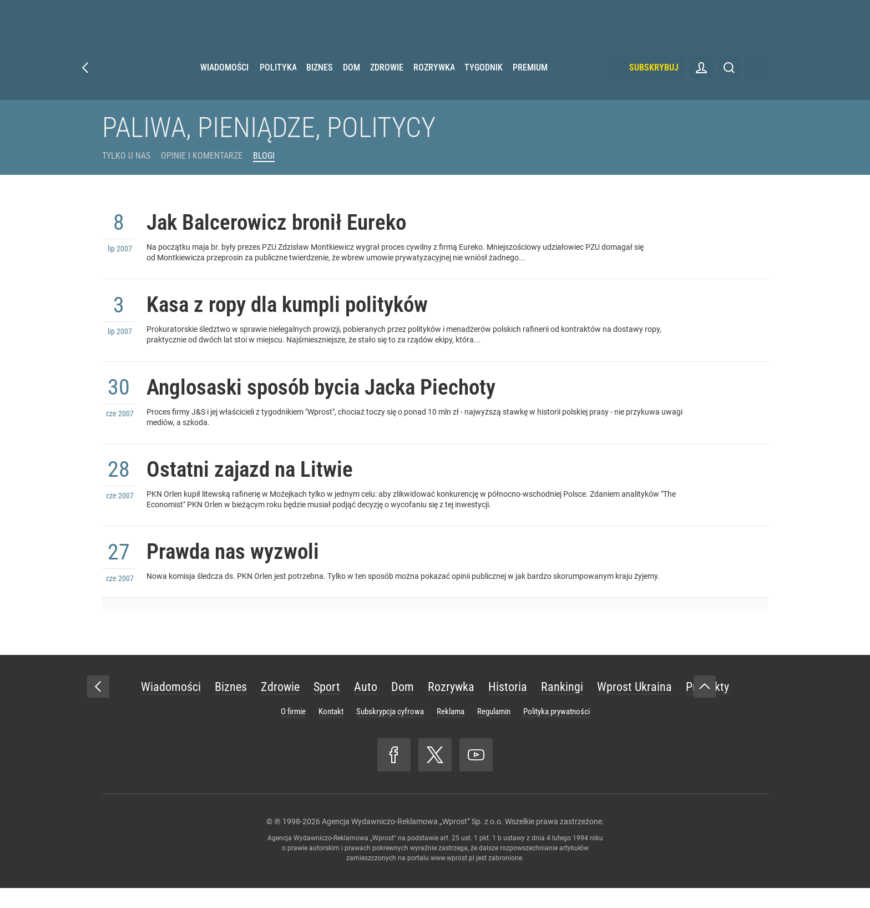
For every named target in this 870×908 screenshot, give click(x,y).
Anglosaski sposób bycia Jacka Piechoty (335, 397)
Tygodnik (483, 83)
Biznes (319, 83)
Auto (365, 707)
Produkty (707, 707)
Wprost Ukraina (634, 707)
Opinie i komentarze (201, 155)
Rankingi (562, 707)
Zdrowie (386, 83)
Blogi (264, 155)
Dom (351, 83)
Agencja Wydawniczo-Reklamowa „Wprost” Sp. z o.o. (412, 841)
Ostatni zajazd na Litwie (257, 484)
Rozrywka (433, 83)
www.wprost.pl (452, 878)
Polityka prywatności (556, 732)
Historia (507, 707)
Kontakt (330, 732)
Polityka (278, 83)
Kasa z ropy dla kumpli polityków (298, 311)
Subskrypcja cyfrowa (390, 732)
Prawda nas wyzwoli (239, 570)
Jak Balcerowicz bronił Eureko (287, 224)
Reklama (450, 732)
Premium (530, 83)
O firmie (293, 732)
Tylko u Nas (126, 155)
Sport (326, 707)
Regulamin (493, 732)
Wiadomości (224, 83)
